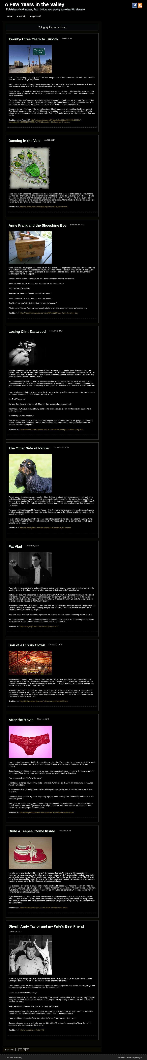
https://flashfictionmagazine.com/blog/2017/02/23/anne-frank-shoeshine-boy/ (49, 313)
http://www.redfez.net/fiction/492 (32, 1030)
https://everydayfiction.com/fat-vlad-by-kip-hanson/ (39, 627)
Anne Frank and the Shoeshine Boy (38, 225)
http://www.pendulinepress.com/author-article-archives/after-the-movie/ (47, 813)
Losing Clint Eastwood (27, 332)
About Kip (21, 16)
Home (9, 16)
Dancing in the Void (24, 141)
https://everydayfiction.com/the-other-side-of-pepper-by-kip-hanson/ (45, 528)
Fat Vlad (15, 546)
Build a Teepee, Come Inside (32, 831)
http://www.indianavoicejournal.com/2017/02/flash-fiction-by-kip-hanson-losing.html (51, 430)
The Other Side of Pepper (29, 448)
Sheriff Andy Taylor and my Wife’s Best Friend (46, 926)
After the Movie (21, 720)
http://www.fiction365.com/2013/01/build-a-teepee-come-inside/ (44, 908)
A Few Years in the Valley (34, 4)
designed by (129, 1058)
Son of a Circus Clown (27, 645)
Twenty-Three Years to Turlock (33, 39)
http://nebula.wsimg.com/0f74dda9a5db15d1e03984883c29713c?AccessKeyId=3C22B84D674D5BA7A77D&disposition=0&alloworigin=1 (45, 121)
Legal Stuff (35, 16)
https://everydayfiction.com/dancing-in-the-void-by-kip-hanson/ (43, 207)
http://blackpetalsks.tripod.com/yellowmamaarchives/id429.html (44, 701)
